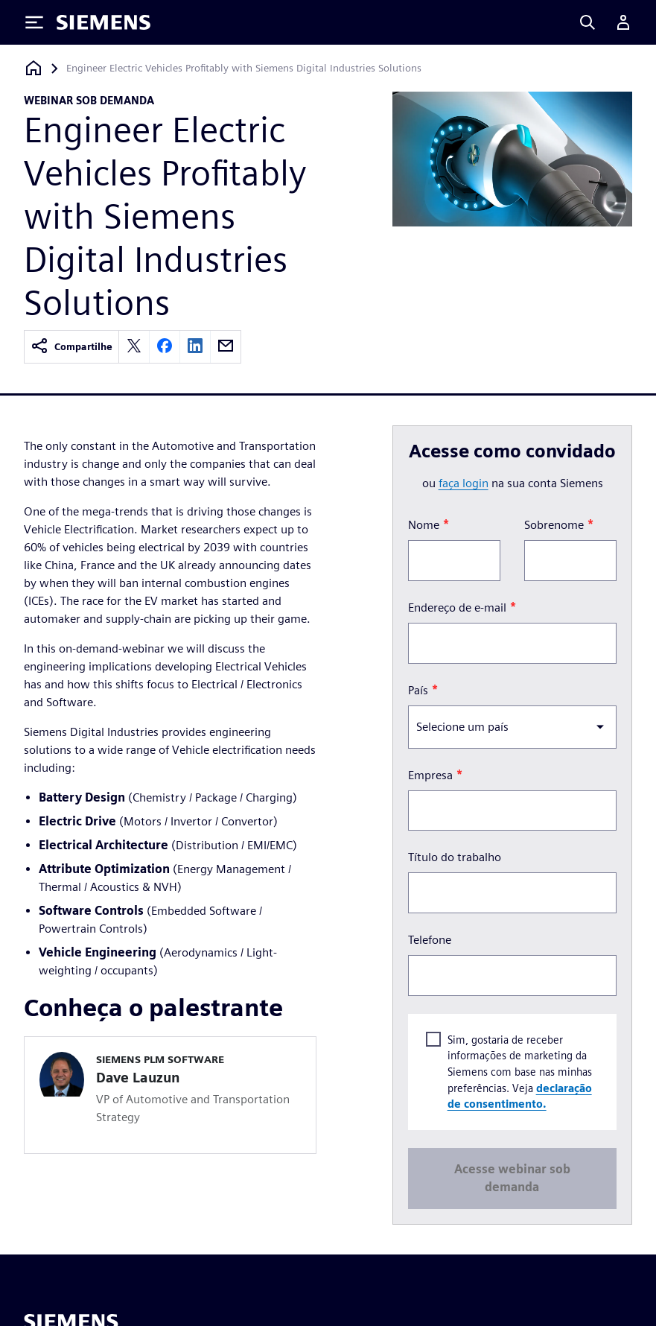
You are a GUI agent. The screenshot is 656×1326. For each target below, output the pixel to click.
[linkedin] (195, 347)
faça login (463, 483)
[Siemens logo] (103, 22)
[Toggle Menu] (34, 22)
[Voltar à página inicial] (33, 68)
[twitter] (134, 347)
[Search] (587, 22)
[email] (226, 347)
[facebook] (164, 347)
